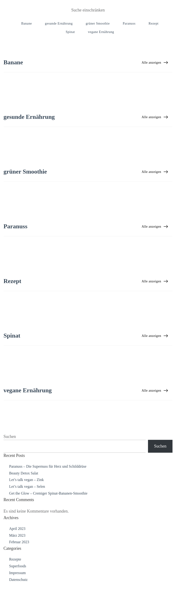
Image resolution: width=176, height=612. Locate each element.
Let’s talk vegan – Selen (27, 515)
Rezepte (15, 588)
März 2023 (17, 564)
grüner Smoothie (98, 23)
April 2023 (17, 557)
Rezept (153, 23)
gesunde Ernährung (59, 23)
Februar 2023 (19, 571)
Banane (26, 23)
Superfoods (17, 595)
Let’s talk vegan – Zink (26, 509)
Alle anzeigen (155, 62)
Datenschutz (18, 608)
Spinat (70, 32)
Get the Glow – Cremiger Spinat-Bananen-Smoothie (48, 522)
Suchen (10, 465)
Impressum (17, 602)
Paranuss (129, 23)
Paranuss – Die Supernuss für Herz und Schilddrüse (47, 495)
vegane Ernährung (101, 32)
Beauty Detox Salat (23, 502)
